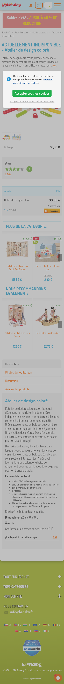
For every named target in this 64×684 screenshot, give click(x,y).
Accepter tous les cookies (32, 93)
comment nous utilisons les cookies (33, 81)
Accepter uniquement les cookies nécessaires (32, 101)
